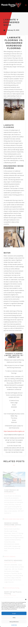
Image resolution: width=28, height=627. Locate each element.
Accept (14, 613)
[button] (26, 599)
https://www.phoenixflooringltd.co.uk (14, 431)
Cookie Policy (14, 625)
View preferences (14, 621)
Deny (14, 617)
